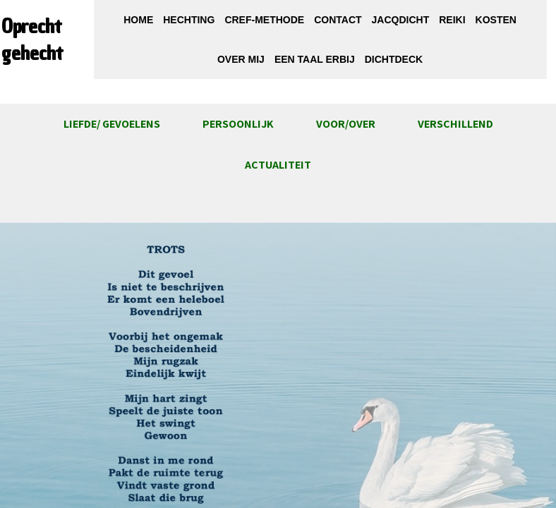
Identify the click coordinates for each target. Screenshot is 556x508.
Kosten (496, 19)
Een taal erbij (314, 59)
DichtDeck (394, 59)
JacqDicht (401, 19)
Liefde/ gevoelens (112, 123)
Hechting (188, 19)
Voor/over (345, 123)
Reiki (452, 19)
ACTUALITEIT (278, 164)
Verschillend (455, 123)
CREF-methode (264, 19)
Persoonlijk (238, 123)
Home (138, 19)
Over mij (241, 59)
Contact (337, 19)
